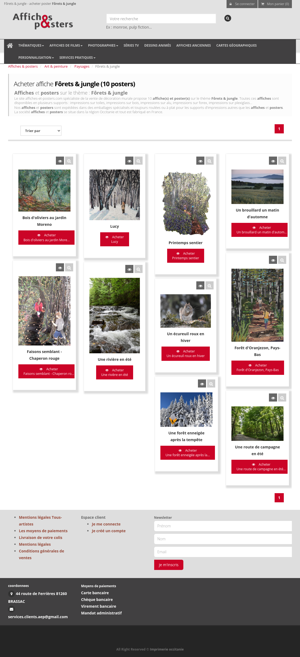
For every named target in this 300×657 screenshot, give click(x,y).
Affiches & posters (23, 66)
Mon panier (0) (275, 4)
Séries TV (131, 45)
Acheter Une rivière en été (112, 369)
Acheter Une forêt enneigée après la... (184, 446)
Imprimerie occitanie (167, 649)
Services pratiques (77, 57)
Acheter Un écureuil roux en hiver (182, 350)
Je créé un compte (109, 530)
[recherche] (227, 18)
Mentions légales (35, 544)
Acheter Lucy (112, 239)
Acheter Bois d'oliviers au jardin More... (46, 237)
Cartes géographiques (236, 45)
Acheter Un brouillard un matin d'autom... (256, 229)
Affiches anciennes (193, 45)
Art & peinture (56, 66)
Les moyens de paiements (43, 530)
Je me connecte (106, 524)
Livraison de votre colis (40, 537)
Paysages (82, 66)
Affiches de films (66, 45)
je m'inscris (169, 564)
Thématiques (31, 45)
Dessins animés (157, 45)
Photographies (103, 45)
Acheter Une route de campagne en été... (255, 460)
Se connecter (242, 4)
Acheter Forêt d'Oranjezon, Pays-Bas (252, 364)
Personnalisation (36, 57)
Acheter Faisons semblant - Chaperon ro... (48, 368)
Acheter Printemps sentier (181, 255)
